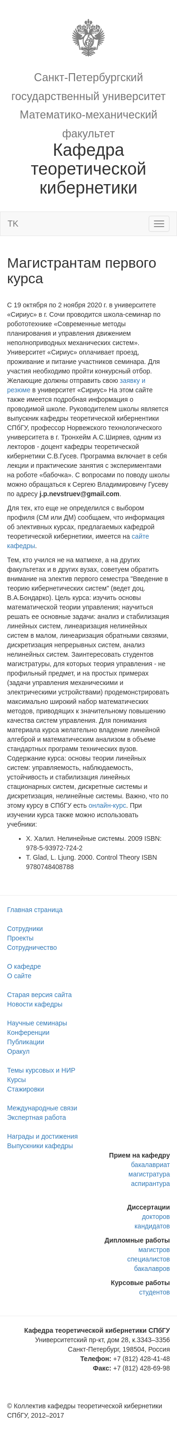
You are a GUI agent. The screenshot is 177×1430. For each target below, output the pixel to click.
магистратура (149, 1174)
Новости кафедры (34, 1004)
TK (13, 223)
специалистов (148, 1259)
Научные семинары (37, 1023)
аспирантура (150, 1183)
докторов (156, 1216)
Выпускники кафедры (40, 1146)
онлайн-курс (107, 805)
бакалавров (152, 1268)
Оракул (18, 1051)
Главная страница (35, 910)
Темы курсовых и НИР (41, 1070)
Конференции (28, 1032)
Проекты (20, 938)
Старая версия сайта (39, 994)
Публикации (25, 1042)
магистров (154, 1249)
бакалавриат (150, 1164)
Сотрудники (25, 928)
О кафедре (24, 966)
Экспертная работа (36, 1117)
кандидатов (152, 1226)
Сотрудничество (32, 947)
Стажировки (25, 1089)
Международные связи (42, 1108)
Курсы (16, 1079)
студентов (154, 1292)
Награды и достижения (42, 1136)
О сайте (19, 976)
